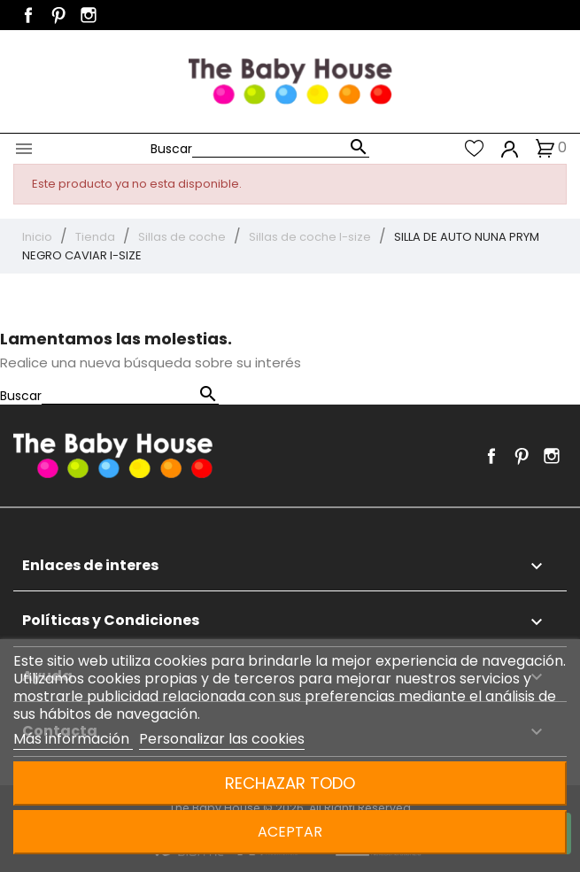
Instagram (88, 15)
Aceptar (290, 832)
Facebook (28, 15)
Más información (73, 739)
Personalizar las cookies (222, 739)
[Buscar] (280, 148)
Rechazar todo (290, 783)
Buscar (171, 149)
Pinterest (58, 15)
